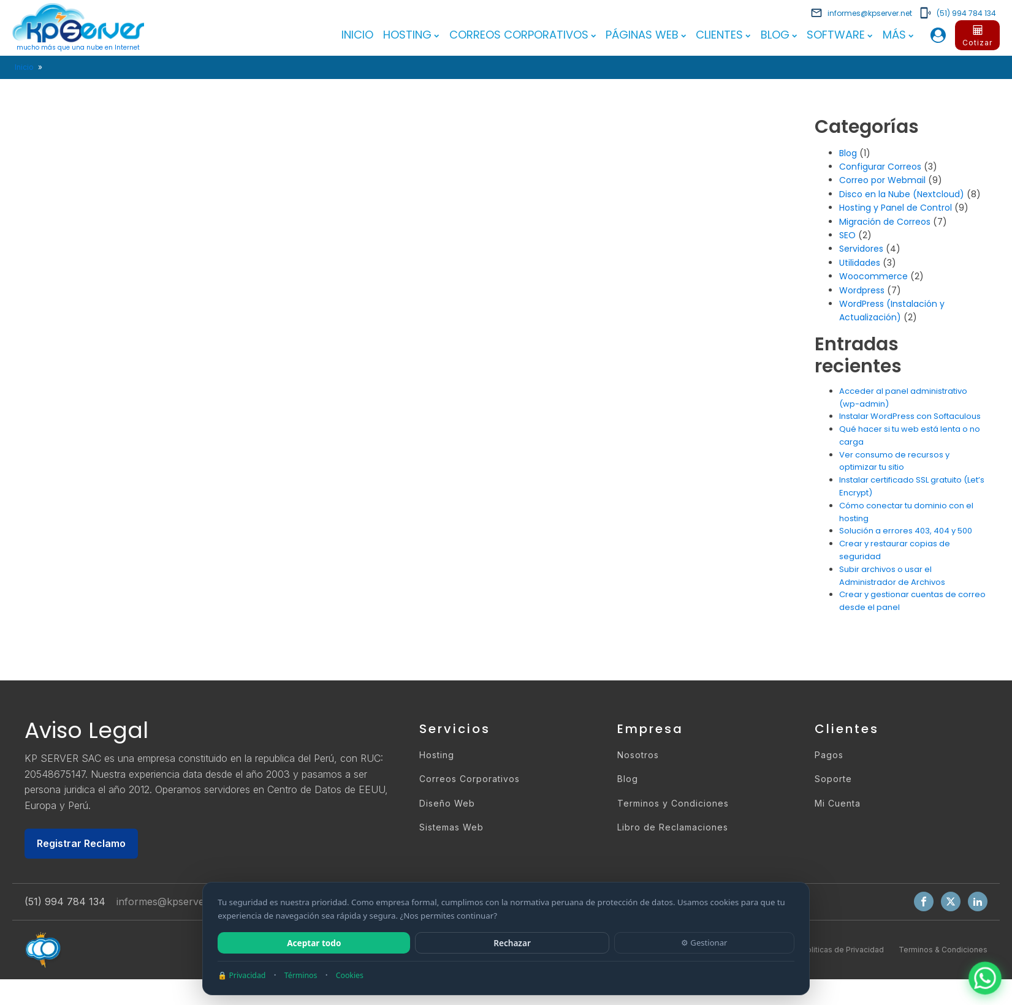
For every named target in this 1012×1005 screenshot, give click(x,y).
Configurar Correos (880, 166)
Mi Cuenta (838, 802)
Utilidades (859, 262)
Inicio (357, 34)
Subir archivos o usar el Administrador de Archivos (892, 575)
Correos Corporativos (522, 34)
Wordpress (862, 290)
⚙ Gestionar (704, 942)
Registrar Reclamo (81, 843)
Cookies (349, 975)
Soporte (833, 778)
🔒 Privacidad (241, 975)
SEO (847, 235)
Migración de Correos (884, 221)
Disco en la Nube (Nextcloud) (901, 193)
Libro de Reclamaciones (672, 827)
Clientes (723, 34)
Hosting (411, 34)
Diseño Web (447, 802)
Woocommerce (873, 276)
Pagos (829, 754)
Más (898, 34)
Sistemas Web (451, 827)
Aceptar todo (314, 943)
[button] (861, 13)
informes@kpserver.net (170, 901)
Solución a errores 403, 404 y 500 (905, 530)
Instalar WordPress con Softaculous (910, 416)
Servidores (861, 249)
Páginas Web (646, 34)
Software (839, 34)
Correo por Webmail (882, 180)
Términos (301, 975)
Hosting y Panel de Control (895, 207)
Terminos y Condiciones (673, 802)
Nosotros (638, 754)
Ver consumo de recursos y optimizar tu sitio (894, 460)
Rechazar (512, 943)
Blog (779, 34)
